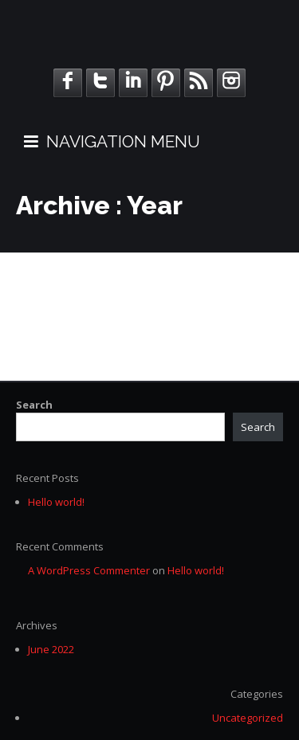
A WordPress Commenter (89, 570)
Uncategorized (247, 718)
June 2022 (51, 649)
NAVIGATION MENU (112, 141)
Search (34, 404)
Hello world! (56, 502)
